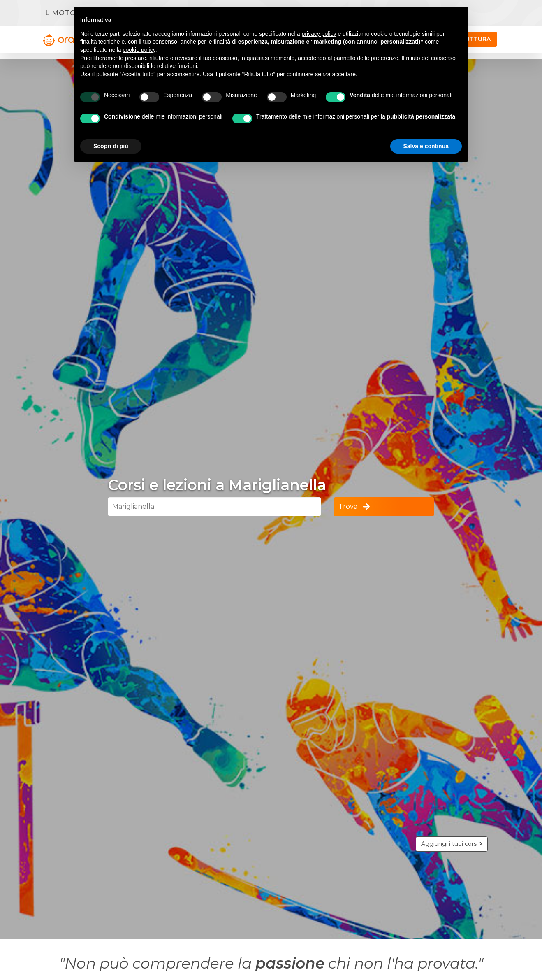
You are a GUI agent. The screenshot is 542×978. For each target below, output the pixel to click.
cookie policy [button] (139, 50)
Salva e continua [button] (426, 146)
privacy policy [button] (319, 33)
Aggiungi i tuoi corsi (451, 844)
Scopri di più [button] (110, 146)
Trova (354, 507)
